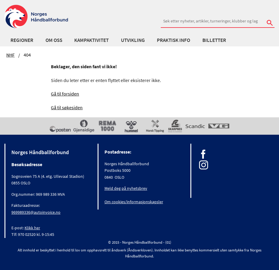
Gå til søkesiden (67, 107)
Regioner (21, 40)
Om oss (54, 40)
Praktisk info (173, 40)
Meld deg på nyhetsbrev (125, 188)
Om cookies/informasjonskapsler (133, 201)
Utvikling (133, 40)
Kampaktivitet (91, 40)
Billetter (214, 40)
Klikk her (32, 227)
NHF (10, 55)
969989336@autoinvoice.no (35, 212)
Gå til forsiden (65, 94)
